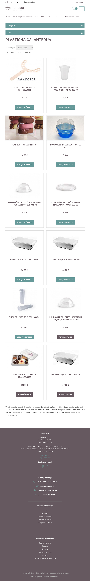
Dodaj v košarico (24, 107)
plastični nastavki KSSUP (24, 145)
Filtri (45, 32)
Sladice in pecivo (45, 543)
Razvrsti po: (10, 48)
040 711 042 (41, 482)
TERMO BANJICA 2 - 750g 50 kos (65, 374)
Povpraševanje (65, 337)
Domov (8, 17)
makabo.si (45, 455)
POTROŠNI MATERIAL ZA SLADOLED (48, 17)
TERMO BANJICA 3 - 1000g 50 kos (65, 259)
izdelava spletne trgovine (44, 576)
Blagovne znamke (45, 522)
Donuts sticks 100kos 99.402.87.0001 (24, 88)
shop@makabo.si (47, 486)
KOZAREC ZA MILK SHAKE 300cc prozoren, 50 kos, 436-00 (65, 88)
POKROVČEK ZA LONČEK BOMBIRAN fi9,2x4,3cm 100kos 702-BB (24, 203)
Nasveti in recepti (44, 552)
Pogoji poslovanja (45, 516)
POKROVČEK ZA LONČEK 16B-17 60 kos (65, 146)
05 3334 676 (52, 482)
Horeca (45, 549)
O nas (45, 510)
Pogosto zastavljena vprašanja (45, 558)
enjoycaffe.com (45, 458)
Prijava (82, 2)
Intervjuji (45, 555)
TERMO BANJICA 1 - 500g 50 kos (24, 259)
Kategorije (45, 25)
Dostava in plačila (45, 519)
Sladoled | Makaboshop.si (22, 17)
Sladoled (45, 546)
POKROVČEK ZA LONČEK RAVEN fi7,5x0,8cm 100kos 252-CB (65, 203)
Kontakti (45, 513)
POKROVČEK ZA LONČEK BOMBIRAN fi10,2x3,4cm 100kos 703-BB (65, 318)
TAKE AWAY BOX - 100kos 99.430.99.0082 (24, 375)
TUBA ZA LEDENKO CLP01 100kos (24, 317)
